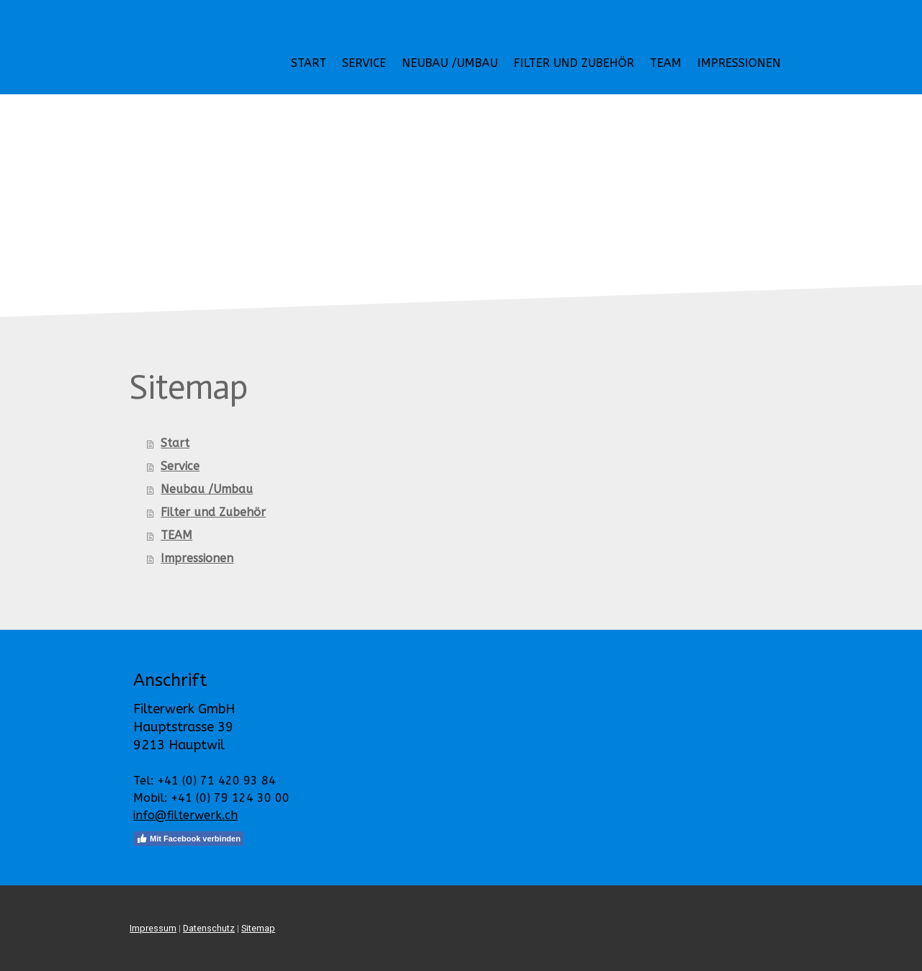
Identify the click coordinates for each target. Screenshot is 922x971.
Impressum (153, 928)
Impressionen (739, 63)
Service (364, 63)
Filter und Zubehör (574, 63)
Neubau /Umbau (450, 63)
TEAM (665, 63)
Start (308, 63)
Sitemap (258, 928)
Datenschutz (209, 928)
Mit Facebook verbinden (188, 838)
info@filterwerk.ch (185, 815)
